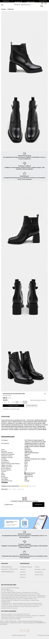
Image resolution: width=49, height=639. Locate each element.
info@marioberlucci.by (7, 571)
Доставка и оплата (40, 569)
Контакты (23, 572)
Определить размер (26, 567)
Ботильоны (20, 489)
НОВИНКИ (10, 9)
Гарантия (22, 569)
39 (16, 402)
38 (12, 402)
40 (21, 402)
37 (8, 402)
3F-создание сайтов (43, 635)
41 (25, 402)
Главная (3, 9)
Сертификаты (39, 572)
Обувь (14, 489)
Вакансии (23, 577)
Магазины (23, 574)
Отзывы (37, 567)
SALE (10, 489)
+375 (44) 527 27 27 (43, 1)
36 (4, 402)
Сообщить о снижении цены (11, 409)
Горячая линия (39, 574)
